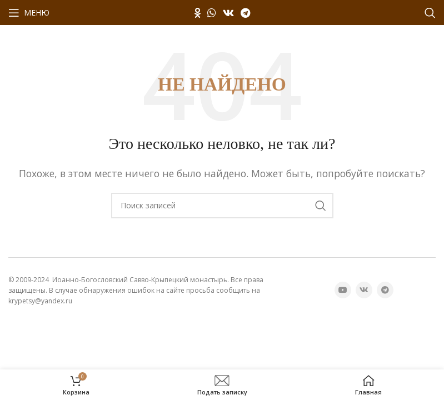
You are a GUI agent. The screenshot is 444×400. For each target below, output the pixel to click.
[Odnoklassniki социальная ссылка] (197, 12)
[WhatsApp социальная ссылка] (211, 12)
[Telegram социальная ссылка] (245, 12)
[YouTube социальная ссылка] (343, 290)
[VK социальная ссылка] (228, 12)
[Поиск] (430, 13)
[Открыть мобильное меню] (29, 13)
